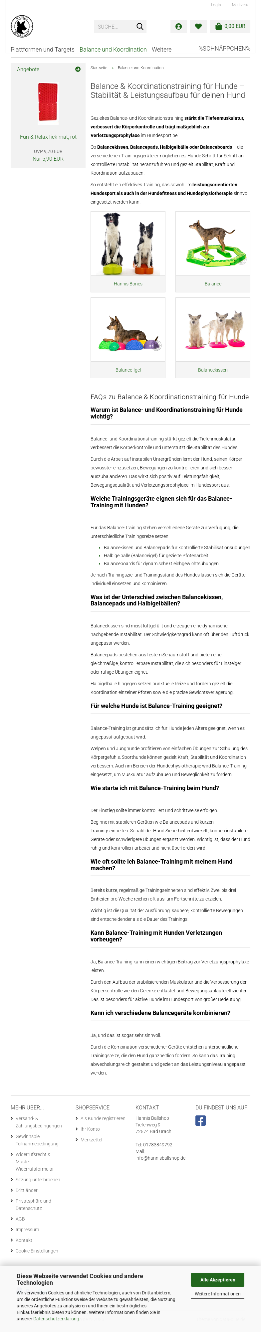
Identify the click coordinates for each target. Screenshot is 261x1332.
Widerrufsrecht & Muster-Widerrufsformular (35, 1166)
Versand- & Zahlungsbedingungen (39, 1126)
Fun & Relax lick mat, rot (48, 137)
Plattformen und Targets (43, 49)
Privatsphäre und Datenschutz (33, 1209)
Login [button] (215, 5)
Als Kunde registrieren (103, 1122)
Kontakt (24, 1244)
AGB (20, 1223)
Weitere (161, 49)
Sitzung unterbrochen (38, 1184)
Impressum (27, 1234)
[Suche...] (140, 27)
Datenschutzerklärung (56, 1318)
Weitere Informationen (218, 1293)
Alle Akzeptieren (217, 1279)
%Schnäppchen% (224, 48)
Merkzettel (240, 5)
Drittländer (27, 1194)
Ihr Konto (90, 1133)
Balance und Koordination (113, 49)
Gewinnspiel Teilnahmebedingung (37, 1144)
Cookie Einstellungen (37, 1255)
